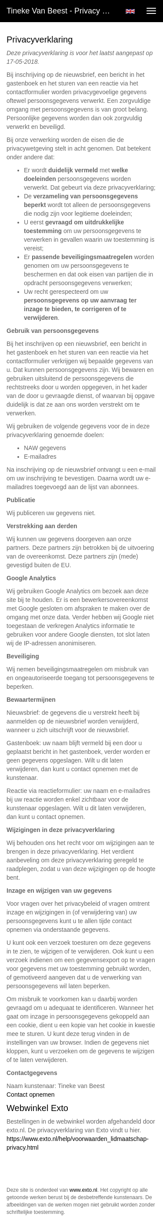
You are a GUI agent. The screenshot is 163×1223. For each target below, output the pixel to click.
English (130, 11)
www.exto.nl (83, 1190)
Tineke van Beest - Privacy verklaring (62, 11)
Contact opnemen (31, 1094)
